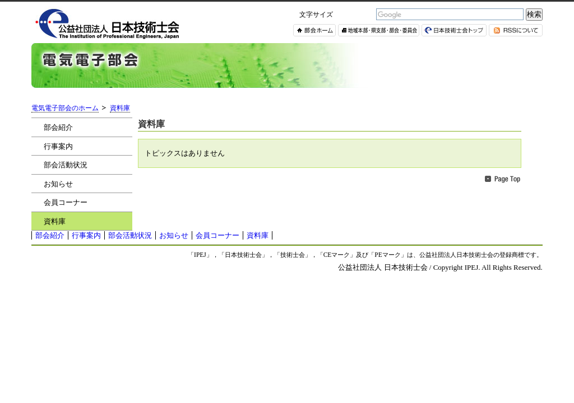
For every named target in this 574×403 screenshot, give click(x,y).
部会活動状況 (65, 165)
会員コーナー (65, 202)
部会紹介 (58, 127)
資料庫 (120, 108)
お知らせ (58, 184)
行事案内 (58, 146)
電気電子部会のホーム (65, 108)
